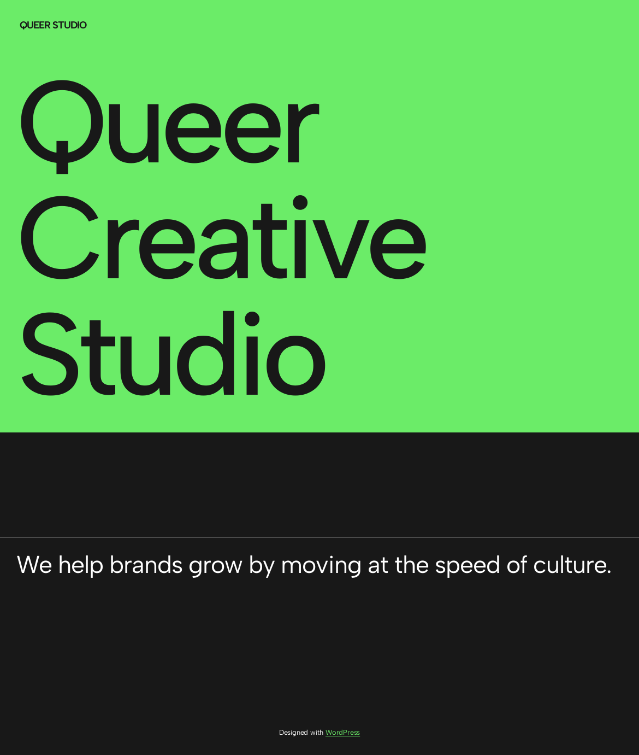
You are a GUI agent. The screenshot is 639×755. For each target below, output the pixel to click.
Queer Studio (53, 25)
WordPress (343, 732)
